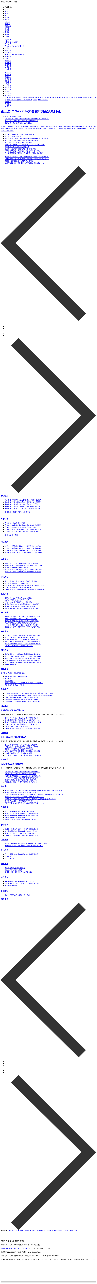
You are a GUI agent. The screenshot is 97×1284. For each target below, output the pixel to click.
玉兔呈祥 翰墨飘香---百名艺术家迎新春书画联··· (21, 745)
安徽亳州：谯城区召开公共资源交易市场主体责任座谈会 (25, 145)
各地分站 (8, 95)
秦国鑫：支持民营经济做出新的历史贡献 (19, 161)
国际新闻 (8, 42)
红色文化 (8, 79)
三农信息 (15, 46)
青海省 (40, 100)
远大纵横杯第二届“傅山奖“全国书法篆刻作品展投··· (23, 662)
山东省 (74, 98)
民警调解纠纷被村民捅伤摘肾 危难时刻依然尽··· (21, 815)
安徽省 (7, 32)
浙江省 (7, 30)
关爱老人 (8, 77)
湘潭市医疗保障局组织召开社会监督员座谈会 (21, 619)
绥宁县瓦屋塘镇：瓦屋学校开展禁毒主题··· (23, 548)
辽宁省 (7, 22)
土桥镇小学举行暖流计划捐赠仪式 (20, 792)
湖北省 (85, 98)
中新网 (37, 1230)
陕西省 (29, 100)
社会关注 (8, 69)
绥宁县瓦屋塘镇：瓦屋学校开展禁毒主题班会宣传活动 (24, 153)
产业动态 (8, 46)
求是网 (11, 1230)
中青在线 (50, 1230)
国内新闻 (15, 42)
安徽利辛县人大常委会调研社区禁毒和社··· (23, 508)
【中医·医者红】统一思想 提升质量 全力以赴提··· (22, 625)
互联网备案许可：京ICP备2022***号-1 (14, 1248)
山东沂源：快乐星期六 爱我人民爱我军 (18, 123)
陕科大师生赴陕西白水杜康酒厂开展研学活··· (24, 585)
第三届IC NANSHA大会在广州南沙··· (21, 581)
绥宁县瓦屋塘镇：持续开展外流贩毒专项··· (23, 546)
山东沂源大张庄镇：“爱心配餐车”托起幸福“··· (21, 833)
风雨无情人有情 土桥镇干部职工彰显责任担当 (21, 782)
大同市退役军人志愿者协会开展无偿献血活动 (24, 803)
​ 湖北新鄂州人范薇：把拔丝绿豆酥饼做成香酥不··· (22, 772)
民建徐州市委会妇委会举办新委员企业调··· (23, 570)
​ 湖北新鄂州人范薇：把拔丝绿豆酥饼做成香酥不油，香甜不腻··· (27, 119)
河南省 (80, 98)
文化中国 (15, 54)
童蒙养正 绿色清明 (11, 885)
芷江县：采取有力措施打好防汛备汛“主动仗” (20, 149)
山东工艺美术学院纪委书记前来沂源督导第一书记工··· (24, 722)
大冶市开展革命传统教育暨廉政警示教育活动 (21, 623)
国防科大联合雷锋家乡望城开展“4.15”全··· (19, 881)
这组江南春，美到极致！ (13, 870)
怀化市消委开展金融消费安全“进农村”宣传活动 (21, 778)
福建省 (7, 34)
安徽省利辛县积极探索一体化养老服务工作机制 (21, 835)
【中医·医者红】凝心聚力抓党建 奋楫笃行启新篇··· (22, 728)
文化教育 (8, 52)
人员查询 (8, 104)
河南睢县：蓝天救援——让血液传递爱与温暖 (24, 797)
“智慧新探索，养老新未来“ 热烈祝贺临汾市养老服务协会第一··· (27, 159)
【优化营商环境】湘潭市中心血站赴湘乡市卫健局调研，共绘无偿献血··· (34, 795)
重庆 (6, 15)
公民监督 (8, 83)
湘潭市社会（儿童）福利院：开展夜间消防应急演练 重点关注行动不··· (33, 790)
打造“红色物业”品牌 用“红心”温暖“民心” (19, 602)
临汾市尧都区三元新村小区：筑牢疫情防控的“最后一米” (24, 163)
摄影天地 (8, 87)
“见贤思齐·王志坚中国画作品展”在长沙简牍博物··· (22, 660)
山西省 (7, 19)
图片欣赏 (8, 679)
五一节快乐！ (9, 858)
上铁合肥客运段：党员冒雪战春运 (17, 676)
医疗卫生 (8, 58)
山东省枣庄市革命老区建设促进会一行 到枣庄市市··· (23, 606)
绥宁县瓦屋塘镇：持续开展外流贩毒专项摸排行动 (22, 151)
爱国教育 (8, 81)
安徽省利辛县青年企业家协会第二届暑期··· (23, 502)
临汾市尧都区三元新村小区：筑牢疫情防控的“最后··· (23, 751)
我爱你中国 (73, 1230)
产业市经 (21, 46)
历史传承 (21, 54)
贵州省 (19, 100)
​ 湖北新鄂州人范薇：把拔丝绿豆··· (13, 764)
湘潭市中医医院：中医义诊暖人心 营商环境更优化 (22, 617)
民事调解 (8, 75)
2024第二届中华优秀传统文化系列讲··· (22, 563)
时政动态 (8, 40)
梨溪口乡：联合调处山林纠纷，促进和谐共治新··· (22, 813)
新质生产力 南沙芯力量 (13, 117)
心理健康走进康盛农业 (16, 567)
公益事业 (8, 56)
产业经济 (8, 44)
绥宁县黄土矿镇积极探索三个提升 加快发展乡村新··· (23, 644)
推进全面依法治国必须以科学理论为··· (14, 737)
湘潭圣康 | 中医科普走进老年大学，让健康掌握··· (22, 621)
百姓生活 (8, 102)
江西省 (7, 36)
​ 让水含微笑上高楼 (15, 523)
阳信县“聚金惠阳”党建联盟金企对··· (13, 710)
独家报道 (8, 50)
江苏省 (7, 28)
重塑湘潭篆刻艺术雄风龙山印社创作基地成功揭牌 (22, 654)
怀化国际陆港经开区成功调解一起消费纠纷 (20, 811)
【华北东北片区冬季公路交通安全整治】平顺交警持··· (24, 755)
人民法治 (65, 1230)
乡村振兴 (8, 73)
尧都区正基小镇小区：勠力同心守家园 (18, 753)
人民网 (16, 1230)
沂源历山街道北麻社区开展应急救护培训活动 (21, 780)
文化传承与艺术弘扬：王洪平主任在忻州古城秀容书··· (24, 656)
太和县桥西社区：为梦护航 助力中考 (21, 801)
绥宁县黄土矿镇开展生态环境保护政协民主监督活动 (27, 844)
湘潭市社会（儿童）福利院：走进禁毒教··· (23, 552)
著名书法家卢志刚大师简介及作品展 (17, 895)
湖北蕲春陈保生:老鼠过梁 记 (15, 868)
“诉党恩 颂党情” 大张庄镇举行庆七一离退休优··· (21, 724)
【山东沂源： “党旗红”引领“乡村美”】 (18, 726)
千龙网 (32, 1230)
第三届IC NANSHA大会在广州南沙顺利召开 (32, 111)
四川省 (14, 100)
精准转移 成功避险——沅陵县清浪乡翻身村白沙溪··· (23, 776)
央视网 (27, 1230)
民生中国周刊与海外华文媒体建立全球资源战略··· (22, 854)
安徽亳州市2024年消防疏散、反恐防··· (22, 504)
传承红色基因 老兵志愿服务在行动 (17, 147)
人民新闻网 (58, 1230)
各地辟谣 (8, 61)
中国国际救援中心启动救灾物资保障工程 (23, 572)
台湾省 (45, 100)
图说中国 (8, 65)
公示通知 (8, 85)
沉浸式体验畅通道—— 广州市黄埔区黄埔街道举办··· (23, 639)
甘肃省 (35, 100)
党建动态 (8, 93)
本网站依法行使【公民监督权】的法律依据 (24, 846)
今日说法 (8, 89)
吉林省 (7, 24)
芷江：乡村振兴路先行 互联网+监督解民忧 (20, 637)
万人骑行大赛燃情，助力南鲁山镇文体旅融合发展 (22, 635)
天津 (6, 13)
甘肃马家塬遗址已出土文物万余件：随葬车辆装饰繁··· (24, 683)
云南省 (24, 100)
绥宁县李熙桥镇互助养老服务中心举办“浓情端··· (21, 831)
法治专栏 (8, 48)
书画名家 (8, 63)
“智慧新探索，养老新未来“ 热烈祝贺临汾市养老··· (22, 747)
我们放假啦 (9, 681)
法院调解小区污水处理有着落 (15, 817)
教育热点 (8, 54)
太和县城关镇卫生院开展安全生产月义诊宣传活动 (22, 627)
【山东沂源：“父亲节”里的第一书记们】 (19, 646)
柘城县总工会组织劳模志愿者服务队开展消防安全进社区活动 (30, 799)
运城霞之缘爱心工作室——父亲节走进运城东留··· (22, 829)
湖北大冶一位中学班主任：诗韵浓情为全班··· (24, 589)
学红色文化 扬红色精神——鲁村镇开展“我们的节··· (22, 608)
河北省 (7, 17)
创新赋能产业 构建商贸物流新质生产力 (22, 527)
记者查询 (8, 106)
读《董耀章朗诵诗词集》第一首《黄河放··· (23, 565)
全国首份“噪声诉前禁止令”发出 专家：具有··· (20, 819)
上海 (6, 11)
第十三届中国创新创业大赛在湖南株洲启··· (23, 529)
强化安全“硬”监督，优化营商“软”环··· (22, 531)
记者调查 (8, 67)
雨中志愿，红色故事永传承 (18, 587)
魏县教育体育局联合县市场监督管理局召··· (23, 525)
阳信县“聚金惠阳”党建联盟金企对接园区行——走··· (23, 720)
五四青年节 (9, 856)
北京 (6, 9)
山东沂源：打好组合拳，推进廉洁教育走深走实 (21, 121)
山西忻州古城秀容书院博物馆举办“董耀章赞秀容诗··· (23, 658)
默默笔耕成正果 (10, 664)
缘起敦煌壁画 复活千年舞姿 (14, 685)
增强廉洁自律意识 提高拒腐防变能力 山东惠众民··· (22, 604)
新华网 (21, 1230)
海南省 (9, 100)
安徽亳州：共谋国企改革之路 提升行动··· (23, 506)
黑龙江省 (8, 26)
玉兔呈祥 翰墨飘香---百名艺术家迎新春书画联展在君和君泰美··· (27, 157)
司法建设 (8, 91)
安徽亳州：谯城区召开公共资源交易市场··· (23, 500)
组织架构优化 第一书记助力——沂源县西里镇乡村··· (23, 641)
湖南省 (90, 98)
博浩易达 (43, 1230)
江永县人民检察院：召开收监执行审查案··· (23, 550)
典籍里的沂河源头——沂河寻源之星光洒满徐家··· (22, 883)
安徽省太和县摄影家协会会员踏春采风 (18, 872)
